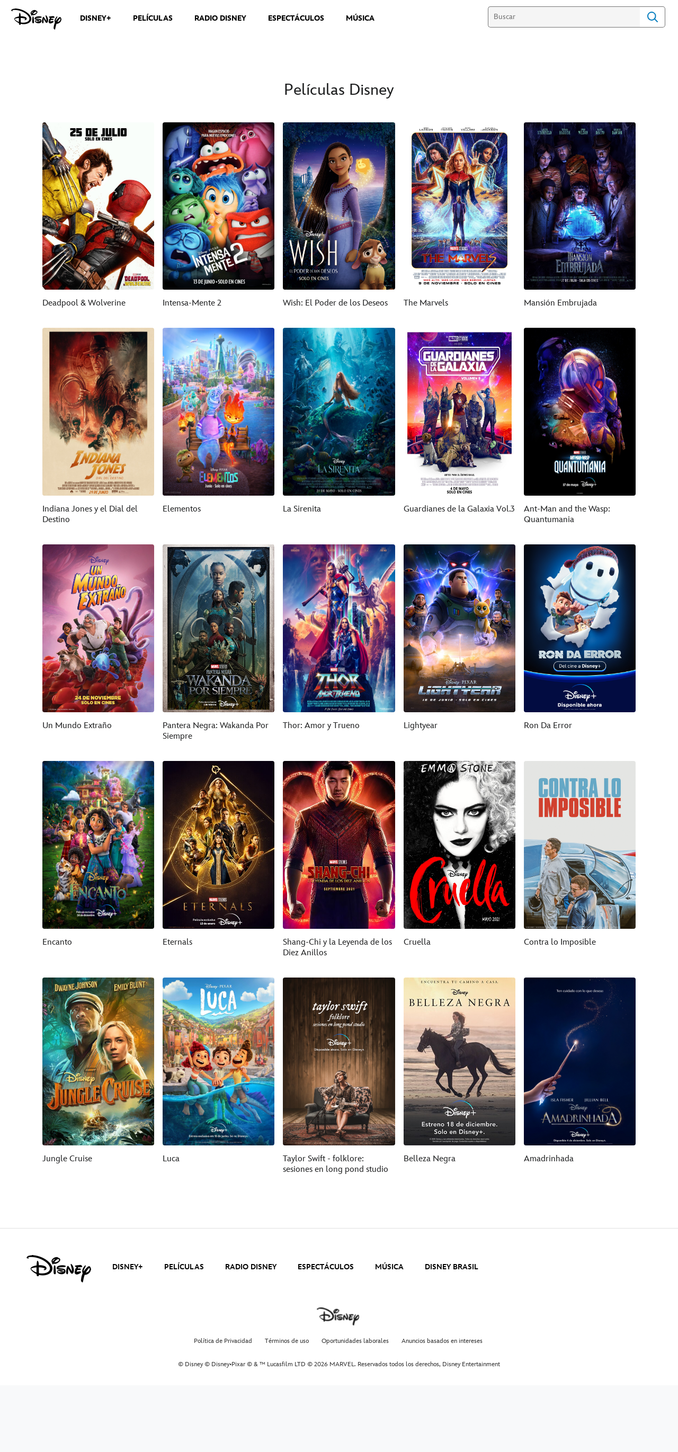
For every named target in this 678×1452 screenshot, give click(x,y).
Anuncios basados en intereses (442, 1341)
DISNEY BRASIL (451, 1266)
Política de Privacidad (223, 1341)
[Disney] (36, 19)
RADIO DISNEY (250, 1266)
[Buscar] (564, 17)
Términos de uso (287, 1341)
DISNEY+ (127, 1266)
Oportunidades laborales (355, 1341)
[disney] (58, 1269)
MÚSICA (389, 1266)
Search (652, 17)
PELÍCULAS (184, 1266)
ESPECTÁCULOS (326, 1266)
